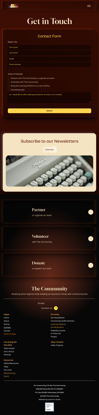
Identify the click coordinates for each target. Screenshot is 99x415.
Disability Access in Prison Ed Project (58, 333)
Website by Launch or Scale (49, 399)
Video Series (9, 348)
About (6, 321)
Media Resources (11, 363)
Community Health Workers (62, 321)
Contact (7, 327)
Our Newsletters (57, 318)
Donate (7, 331)
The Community (49, 288)
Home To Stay (10, 334)
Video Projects (57, 345)
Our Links (8, 370)
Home (6, 318)
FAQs (6, 366)
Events (7, 324)
